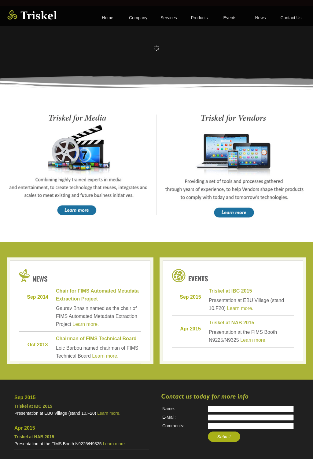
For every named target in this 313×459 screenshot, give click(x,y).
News (260, 17)
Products (199, 17)
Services (168, 17)
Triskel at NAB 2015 (231, 322)
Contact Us (290, 17)
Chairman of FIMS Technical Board (96, 338)
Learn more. (85, 324)
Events (230, 17)
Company (138, 17)
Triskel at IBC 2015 (230, 290)
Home (107, 17)
